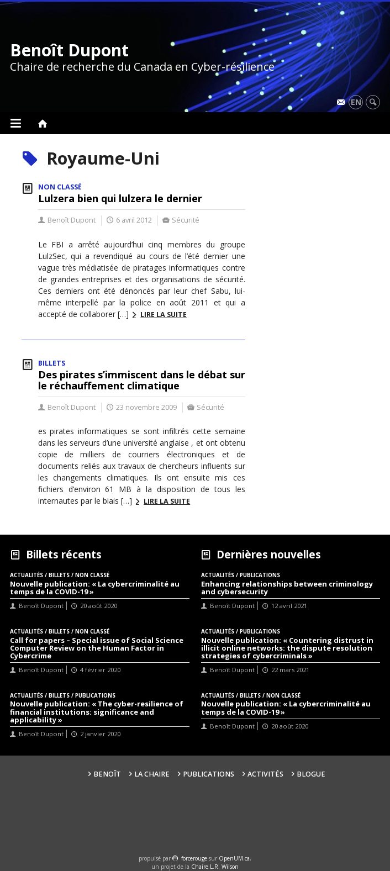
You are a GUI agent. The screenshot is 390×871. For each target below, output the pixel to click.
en (356, 102)
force (194, 858)
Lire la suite (163, 314)
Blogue (311, 774)
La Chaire (152, 774)
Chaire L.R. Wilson (215, 866)
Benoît (107, 774)
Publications (208, 774)
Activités (265, 774)
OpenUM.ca (234, 858)
